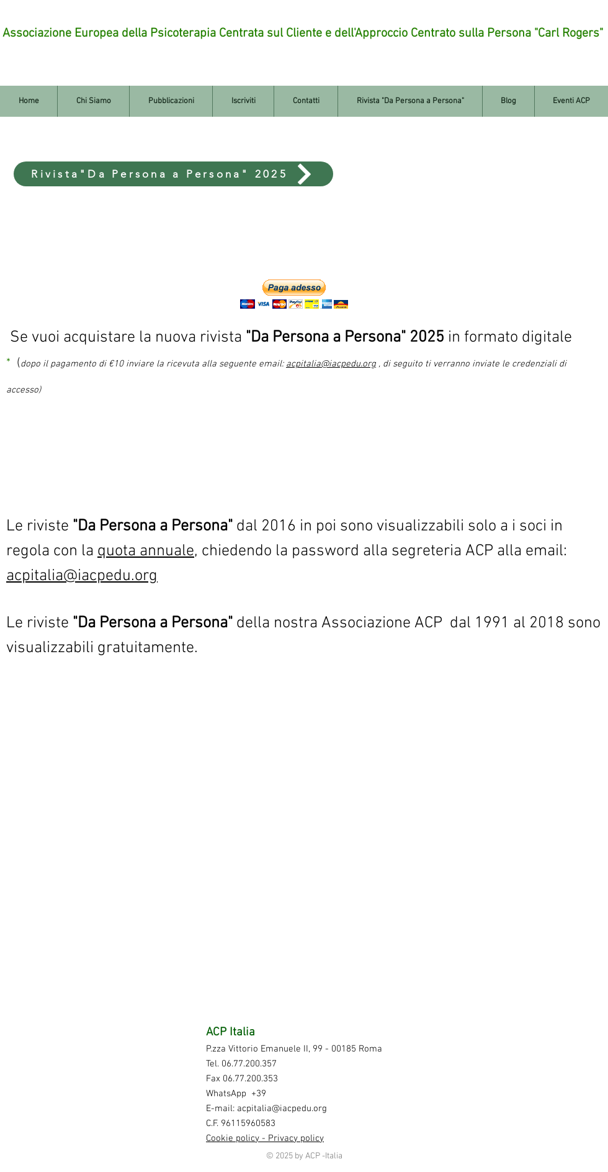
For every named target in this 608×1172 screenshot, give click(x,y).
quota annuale (145, 551)
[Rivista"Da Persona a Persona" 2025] (173, 173)
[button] (294, 294)
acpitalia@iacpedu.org (82, 576)
